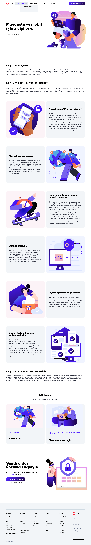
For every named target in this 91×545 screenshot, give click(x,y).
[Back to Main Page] (4, 3)
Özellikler (12, 513)
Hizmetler (26, 513)
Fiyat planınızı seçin (60, 440)
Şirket (65, 513)
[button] (15, 479)
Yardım (39, 513)
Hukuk (52, 513)
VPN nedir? (15, 438)
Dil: (88, 3)
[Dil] (78, 540)
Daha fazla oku (13, 35)
